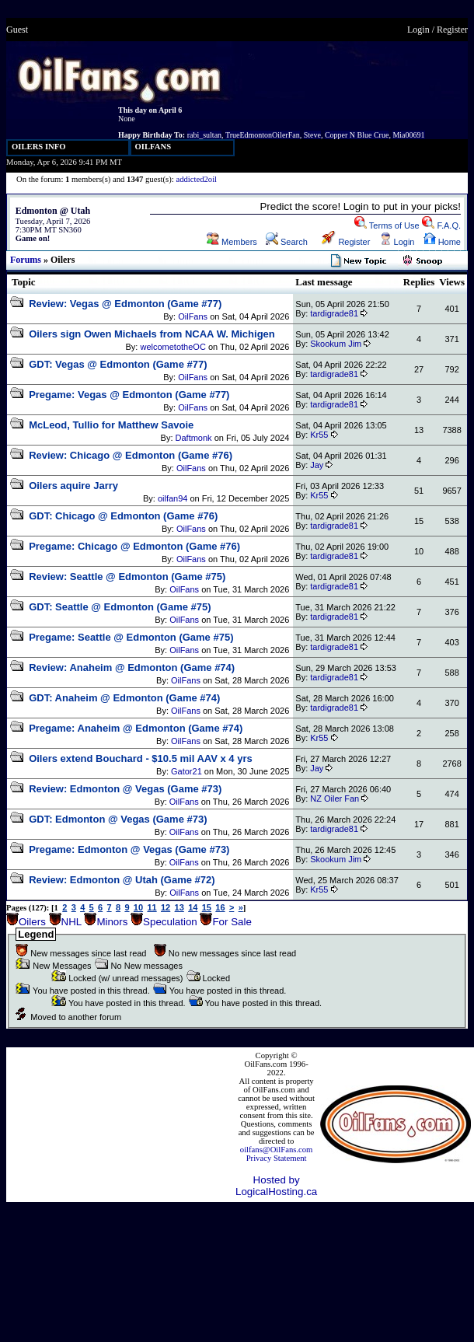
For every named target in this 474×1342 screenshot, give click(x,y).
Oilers (32, 922)
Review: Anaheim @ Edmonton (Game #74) (132, 667)
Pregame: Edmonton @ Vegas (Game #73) (129, 849)
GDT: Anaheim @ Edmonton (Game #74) (124, 698)
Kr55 (319, 434)
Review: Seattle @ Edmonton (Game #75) (127, 576)
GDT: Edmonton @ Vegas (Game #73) (118, 819)
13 (179, 907)
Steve (312, 135)
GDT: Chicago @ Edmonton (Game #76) (123, 516)
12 (165, 907)
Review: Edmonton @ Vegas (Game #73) (125, 789)
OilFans (192, 316)
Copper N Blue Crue (357, 135)
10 (138, 907)
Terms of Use (387, 225)
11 (151, 907)
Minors (111, 922)
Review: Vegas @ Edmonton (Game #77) (125, 303)
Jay (316, 465)
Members (232, 241)
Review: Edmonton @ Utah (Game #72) (122, 880)
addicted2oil (196, 179)
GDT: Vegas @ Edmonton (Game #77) (118, 364)
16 (220, 907)
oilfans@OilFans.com (276, 1149)
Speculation (170, 922)
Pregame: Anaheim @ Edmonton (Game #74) (135, 728)
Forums (25, 259)
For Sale (231, 922)
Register (452, 29)
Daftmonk (194, 437)
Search (287, 241)
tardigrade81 (334, 313)
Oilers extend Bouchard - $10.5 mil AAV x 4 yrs (141, 758)
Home (442, 241)
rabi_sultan (204, 135)
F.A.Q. (441, 225)
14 (192, 907)
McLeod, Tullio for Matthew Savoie (111, 425)
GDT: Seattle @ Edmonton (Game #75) (120, 607)
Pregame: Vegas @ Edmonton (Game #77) (129, 394)
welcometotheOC (172, 346)
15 (206, 907)
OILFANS (153, 146)
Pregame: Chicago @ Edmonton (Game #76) (134, 546)
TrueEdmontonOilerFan (262, 135)
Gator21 (186, 771)
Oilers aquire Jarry (73, 485)
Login (418, 29)
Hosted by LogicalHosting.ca (276, 1185)
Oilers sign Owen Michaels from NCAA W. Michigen (152, 334)
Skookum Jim (335, 343)
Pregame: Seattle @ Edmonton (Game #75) (131, 637)
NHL (71, 922)
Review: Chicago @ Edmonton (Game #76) (130, 455)
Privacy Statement (276, 1158)
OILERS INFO (39, 146)
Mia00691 (408, 135)
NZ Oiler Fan (334, 798)
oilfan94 (173, 498)
